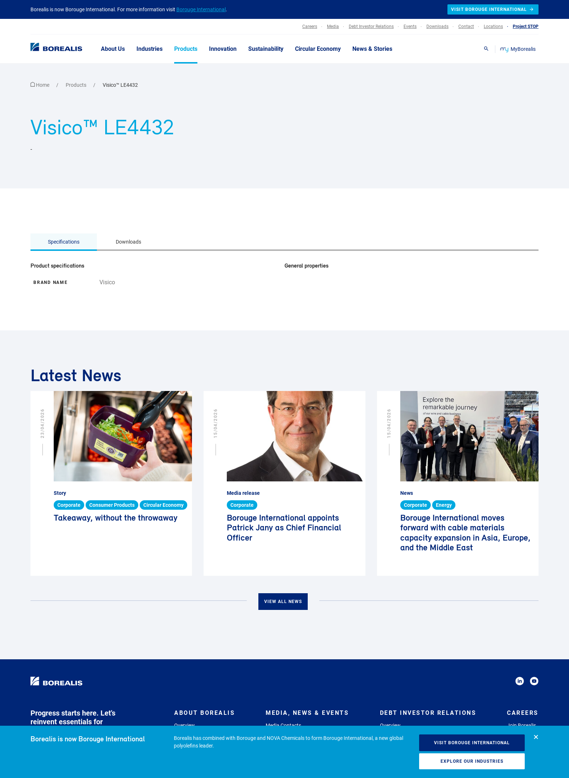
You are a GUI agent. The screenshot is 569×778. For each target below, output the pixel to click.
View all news (283, 601)
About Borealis (204, 712)
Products (76, 85)
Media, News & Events (307, 712)
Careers (523, 712)
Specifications (63, 242)
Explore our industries (472, 761)
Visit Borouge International (472, 742)
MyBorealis (518, 49)
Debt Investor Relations (428, 712)
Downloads (128, 242)
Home (40, 85)
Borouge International (201, 9)
